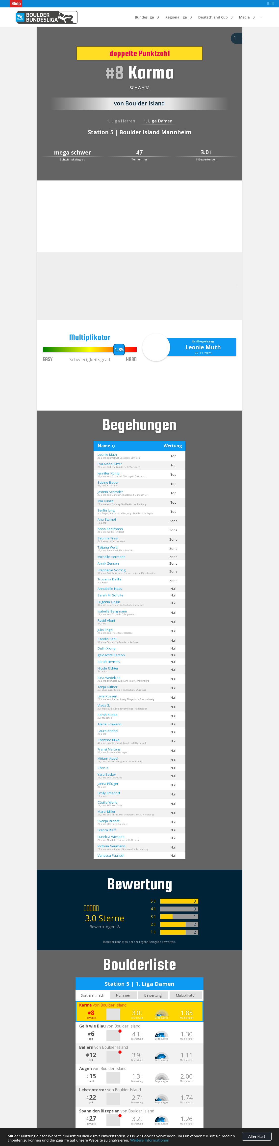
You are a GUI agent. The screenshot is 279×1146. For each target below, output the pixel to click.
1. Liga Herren (121, 121)
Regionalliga (176, 18)
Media (244, 18)
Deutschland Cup (213, 18)
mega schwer (72, 152)
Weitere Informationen (149, 1141)
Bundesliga (144, 18)
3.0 (206, 152)
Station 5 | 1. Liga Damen (140, 983)
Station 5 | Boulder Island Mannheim (139, 132)
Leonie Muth (203, 347)
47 (139, 152)
